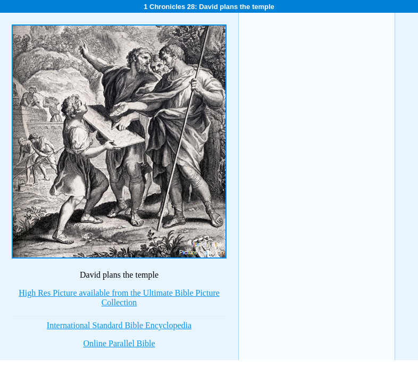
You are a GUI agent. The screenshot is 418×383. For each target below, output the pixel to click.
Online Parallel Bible (119, 343)
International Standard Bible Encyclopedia (119, 325)
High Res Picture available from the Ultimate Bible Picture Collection (119, 297)
